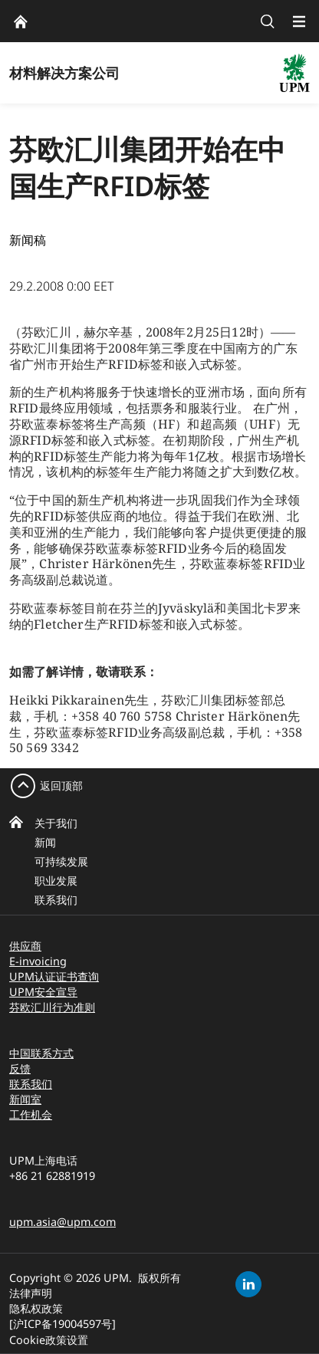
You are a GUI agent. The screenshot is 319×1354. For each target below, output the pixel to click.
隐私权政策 (36, 1308)
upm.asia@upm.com (62, 1221)
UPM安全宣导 (43, 991)
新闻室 (25, 1099)
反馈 (20, 1068)
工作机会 (30, 1114)
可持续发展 (61, 861)
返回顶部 (61, 785)
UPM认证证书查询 (54, 976)
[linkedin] (248, 1284)
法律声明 (30, 1293)
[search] (268, 21)
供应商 (25, 945)
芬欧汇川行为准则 (52, 1007)
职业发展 (56, 880)
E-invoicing (38, 961)
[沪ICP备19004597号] (62, 1323)
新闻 (45, 842)
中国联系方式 (41, 1053)
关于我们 (56, 823)
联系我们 (56, 899)
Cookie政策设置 (48, 1340)
